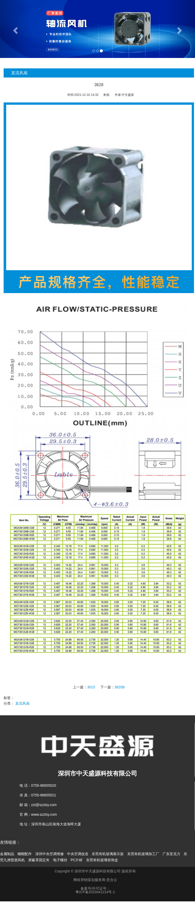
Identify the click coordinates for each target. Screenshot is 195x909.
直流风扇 (30, 703)
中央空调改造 (77, 854)
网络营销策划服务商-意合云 (95, 880)
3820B (127, 687)
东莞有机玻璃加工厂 (143, 854)
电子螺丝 (60, 860)
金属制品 (7, 854)
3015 (99, 687)
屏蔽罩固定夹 (39, 860)
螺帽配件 (25, 854)
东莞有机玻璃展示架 (108, 854)
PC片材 (77, 860)
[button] (14, 29)
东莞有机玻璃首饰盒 (102, 860)
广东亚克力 (171, 854)
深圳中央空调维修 (49, 854)
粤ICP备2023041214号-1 (95, 892)
